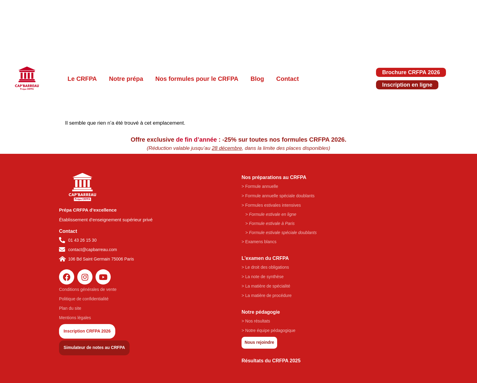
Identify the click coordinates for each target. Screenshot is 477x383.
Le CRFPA (82, 78)
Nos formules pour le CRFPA (196, 78)
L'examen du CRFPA (265, 258)
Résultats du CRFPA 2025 (271, 360)
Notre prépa (126, 78)
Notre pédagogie (261, 312)
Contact (287, 78)
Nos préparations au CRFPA (274, 177)
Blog (257, 78)
